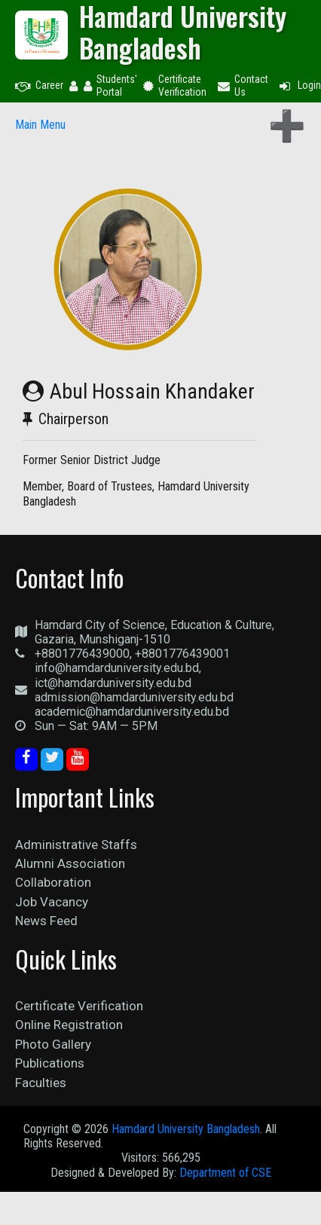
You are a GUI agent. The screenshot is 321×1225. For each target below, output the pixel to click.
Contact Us (243, 85)
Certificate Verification (174, 85)
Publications (49, 1063)
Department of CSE (225, 1172)
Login (299, 85)
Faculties (40, 1082)
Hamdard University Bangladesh (186, 1129)
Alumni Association (70, 863)
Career (39, 85)
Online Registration (69, 1024)
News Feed (46, 920)
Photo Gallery (53, 1044)
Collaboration (53, 882)
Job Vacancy (51, 901)
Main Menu (40, 125)
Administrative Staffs (76, 844)
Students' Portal (110, 85)
